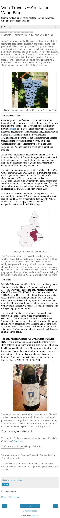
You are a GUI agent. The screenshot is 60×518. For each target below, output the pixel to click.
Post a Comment (10, 497)
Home (30, 506)
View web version (30, 511)
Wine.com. (17, 441)
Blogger (35, 515)
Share (6, 484)
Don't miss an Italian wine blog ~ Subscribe (21, 446)
